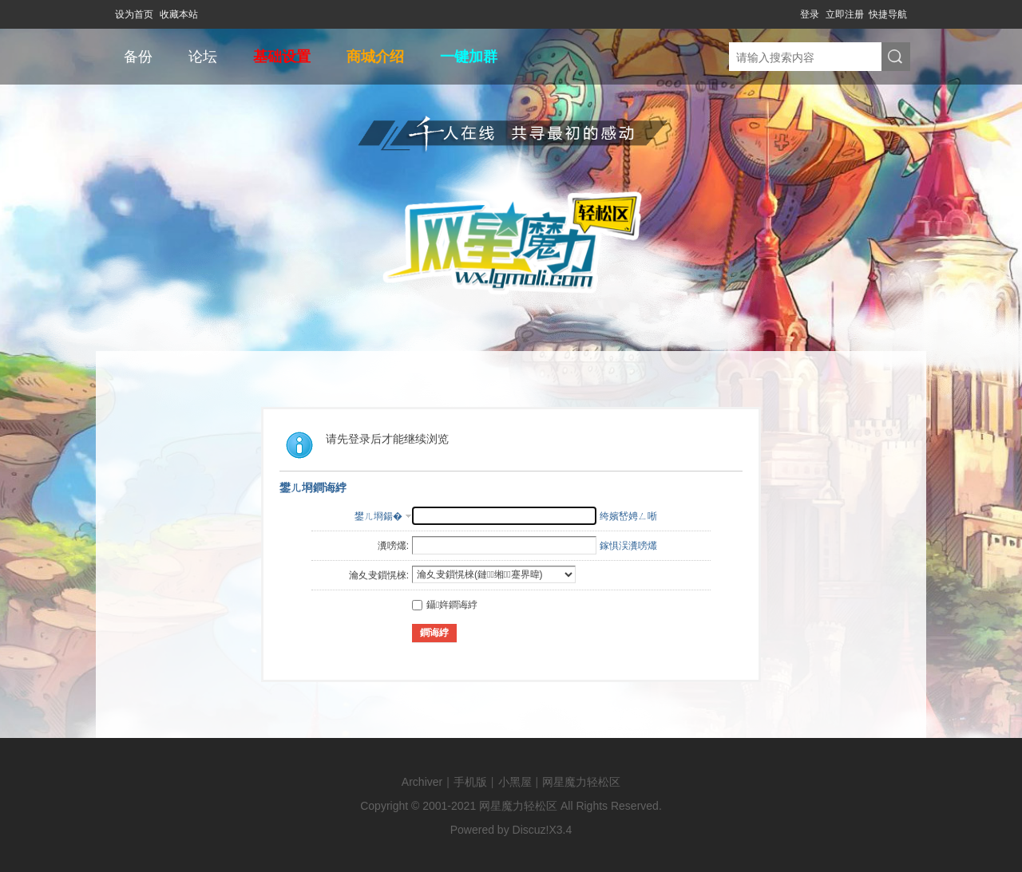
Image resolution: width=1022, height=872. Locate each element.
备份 (138, 57)
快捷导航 (888, 14)
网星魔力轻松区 (581, 781)
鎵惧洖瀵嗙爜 (628, 545)
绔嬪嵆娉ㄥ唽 (628, 516)
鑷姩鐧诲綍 (444, 604)
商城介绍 (375, 57)
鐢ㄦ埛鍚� (378, 516)
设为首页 (134, 14)
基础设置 (282, 57)
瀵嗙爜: (393, 545)
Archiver (422, 781)
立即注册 (845, 14)
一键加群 (468, 57)
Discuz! (531, 829)
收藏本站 (179, 14)
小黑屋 (515, 781)
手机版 (470, 781)
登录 (809, 14)
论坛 (202, 57)
